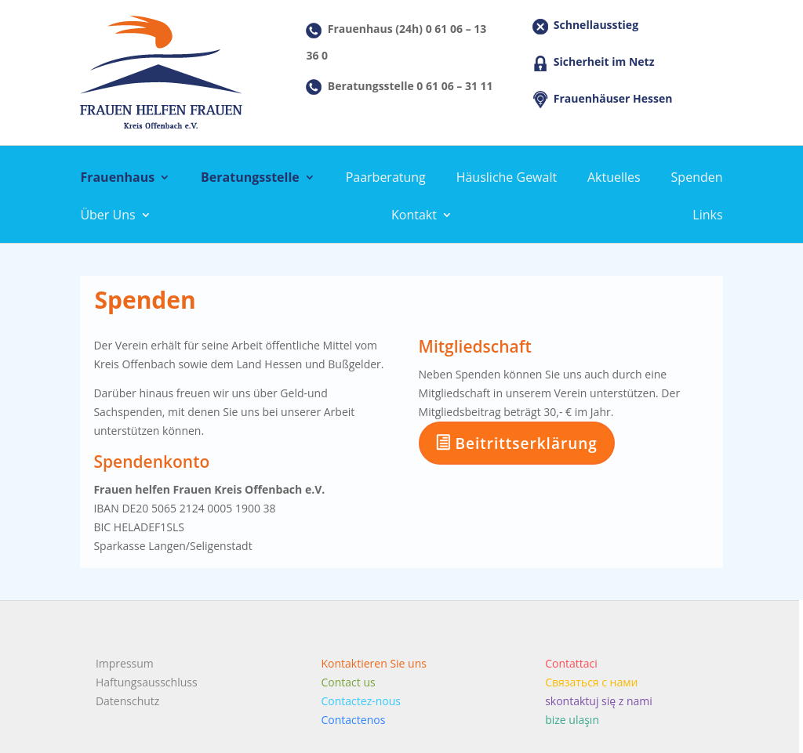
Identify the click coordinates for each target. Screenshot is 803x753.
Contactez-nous (362, 700)
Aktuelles (614, 179)
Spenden (697, 179)
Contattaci (571, 663)
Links (707, 216)
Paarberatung (386, 179)
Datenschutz (127, 700)
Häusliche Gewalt (506, 179)
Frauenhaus (117, 179)
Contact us (349, 682)
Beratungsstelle (250, 179)
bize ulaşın (572, 719)
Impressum (125, 663)
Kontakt (414, 216)
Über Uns (107, 216)
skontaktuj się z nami (598, 700)
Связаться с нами (591, 682)
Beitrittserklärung (517, 443)
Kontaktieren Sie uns (374, 663)
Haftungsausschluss (147, 682)
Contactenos (354, 719)
